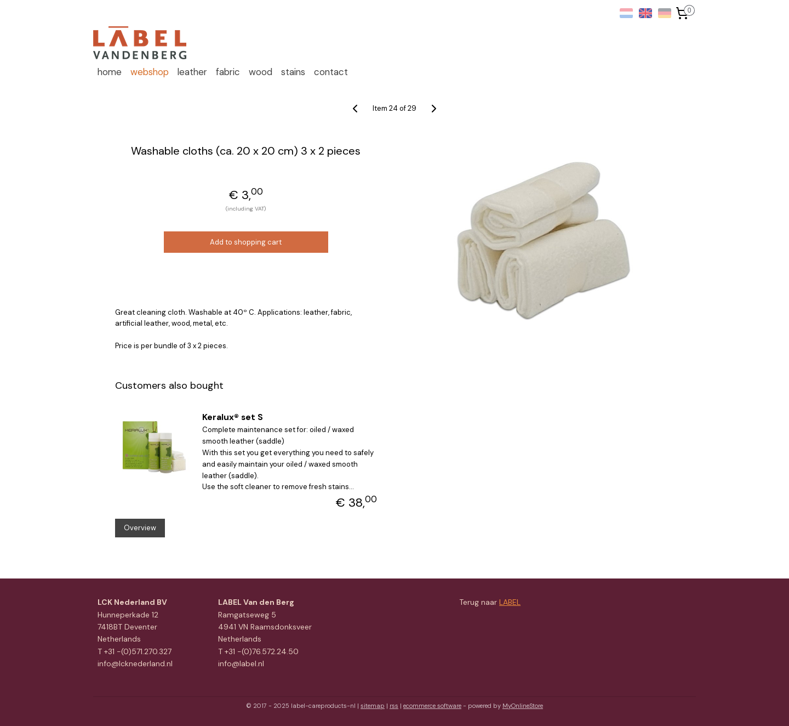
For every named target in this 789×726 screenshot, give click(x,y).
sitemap (373, 706)
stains (293, 72)
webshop (149, 72)
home (110, 72)
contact (331, 72)
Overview (139, 527)
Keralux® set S (232, 417)
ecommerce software (432, 706)
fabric (228, 72)
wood (260, 72)
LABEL (510, 602)
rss (394, 706)
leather (192, 72)
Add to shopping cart (246, 242)
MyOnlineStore (522, 706)
